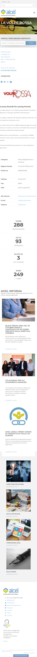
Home (3, 25)
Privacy (10, 651)
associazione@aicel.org (14, 605)
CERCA (31, 43)
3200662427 (22, 205)
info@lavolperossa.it (24, 200)
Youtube (9, 615)
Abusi (3, 62)
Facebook (10, 608)
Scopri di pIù (11, 349)
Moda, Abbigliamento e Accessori (13, 27)
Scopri (5, 641)
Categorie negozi (9, 70)
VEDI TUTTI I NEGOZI (8, 68)
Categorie (10, 25)
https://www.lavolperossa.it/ (27, 196)
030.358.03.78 (11, 600)
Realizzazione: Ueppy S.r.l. (29, 652)
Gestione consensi (21, 655)
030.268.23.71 (11, 603)
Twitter (9, 613)
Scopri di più (12, 487)
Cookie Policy (5, 651)
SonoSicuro (5, 52)
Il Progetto (5, 54)
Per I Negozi (5, 57)
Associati (4, 2)
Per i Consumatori (8, 59)
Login (8, 2)
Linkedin (9, 610)
